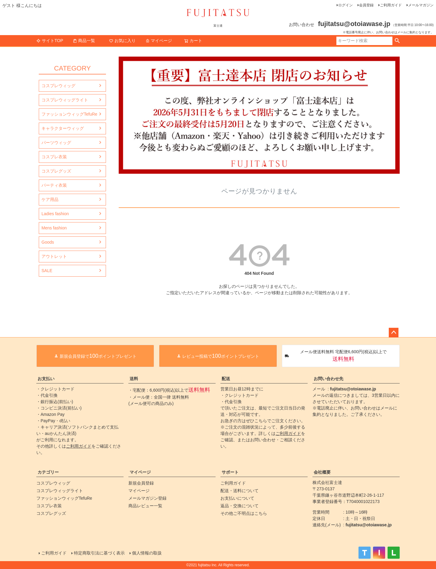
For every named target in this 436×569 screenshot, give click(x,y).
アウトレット (54, 256)
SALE (46, 270)
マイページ (158, 40)
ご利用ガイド (391, 5)
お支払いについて (237, 498)
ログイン (345, 5)
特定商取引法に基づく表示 (99, 553)
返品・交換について (239, 505)
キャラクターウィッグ (62, 128)
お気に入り (122, 40)
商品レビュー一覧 (145, 505)
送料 (134, 378)
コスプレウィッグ (58, 85)
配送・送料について (239, 490)
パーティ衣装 (54, 185)
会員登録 (366, 5)
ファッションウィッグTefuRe (69, 114)
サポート (230, 472)
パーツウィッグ (56, 142)
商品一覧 (84, 40)
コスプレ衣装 (54, 156)
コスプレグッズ (56, 171)
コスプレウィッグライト (64, 99)
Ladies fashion (55, 213)
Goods (47, 242)
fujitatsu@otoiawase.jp (353, 388)
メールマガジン (421, 5)
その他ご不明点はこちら (243, 513)
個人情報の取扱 (147, 553)
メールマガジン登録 (147, 498)
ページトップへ (393, 332)
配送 (226, 378)
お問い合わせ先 (328, 378)
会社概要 (322, 472)
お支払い (46, 378)
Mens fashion (54, 227)
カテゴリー (48, 472)
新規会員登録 (141, 483)
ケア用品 (49, 199)
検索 (397, 41)
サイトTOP (49, 40)
